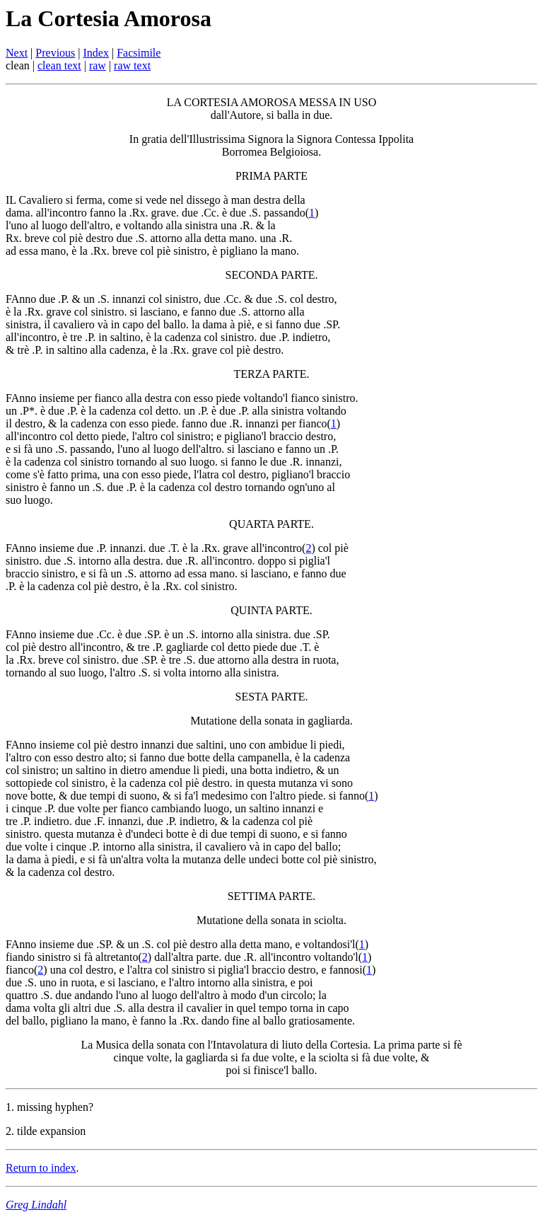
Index (96, 53)
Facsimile (138, 53)
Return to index (41, 1168)
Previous (55, 53)
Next (17, 53)
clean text (59, 65)
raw (97, 65)
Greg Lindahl (36, 1205)
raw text (132, 65)
